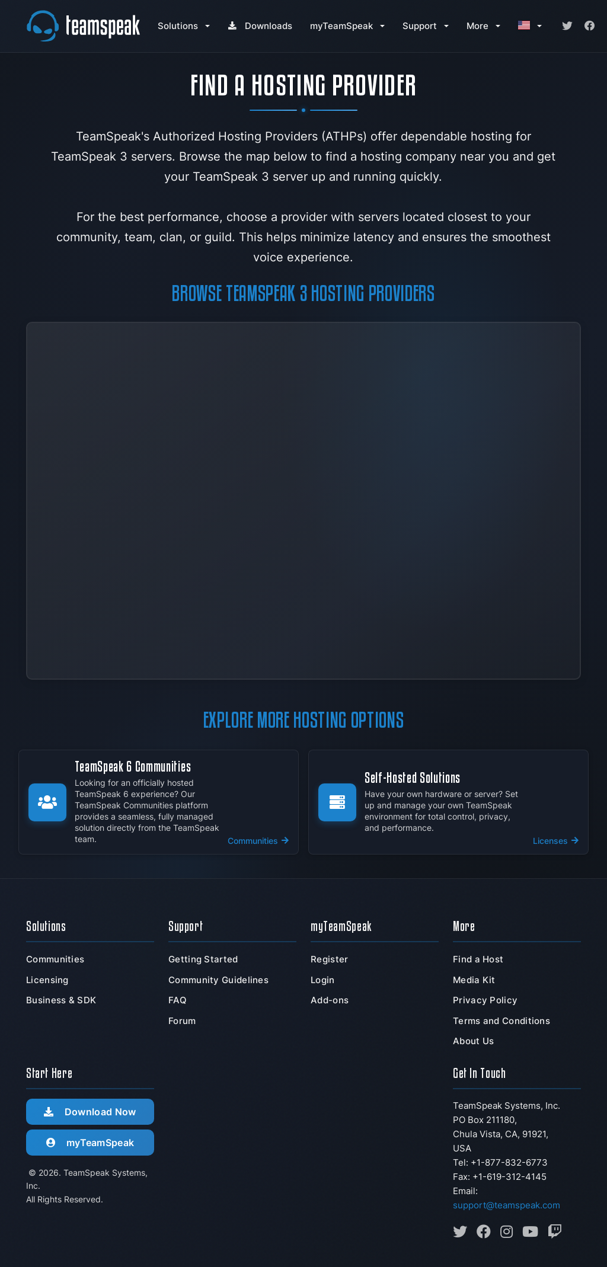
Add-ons (330, 1000)
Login (323, 980)
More (477, 25)
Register (329, 959)
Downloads (260, 25)
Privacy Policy (485, 1000)
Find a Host (478, 959)
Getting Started (203, 959)
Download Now (90, 1112)
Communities (55, 959)
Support (419, 25)
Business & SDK (61, 1000)
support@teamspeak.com (506, 1205)
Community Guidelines (218, 980)
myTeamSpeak (341, 25)
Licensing (47, 980)
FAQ (177, 1000)
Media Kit (474, 980)
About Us (473, 1041)
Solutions (178, 25)
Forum (182, 1020)
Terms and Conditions (501, 1020)
